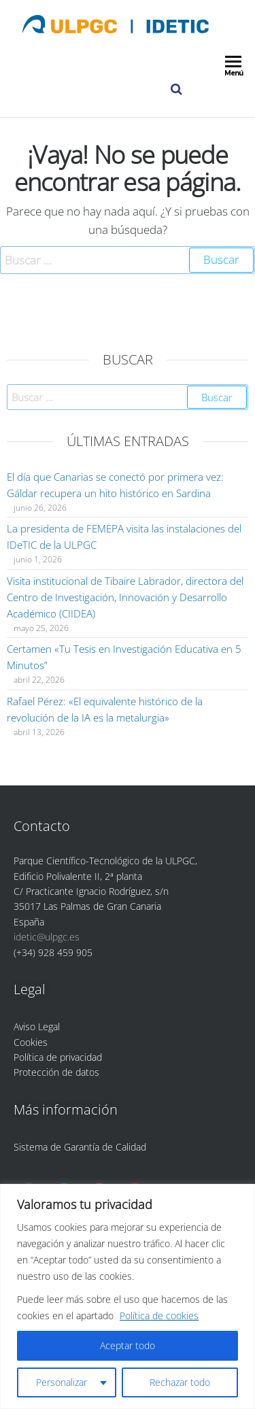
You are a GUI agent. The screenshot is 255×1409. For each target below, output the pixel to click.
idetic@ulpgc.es (47, 936)
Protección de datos (56, 1072)
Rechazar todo (180, 1382)
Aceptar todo (127, 1345)
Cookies (31, 1042)
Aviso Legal (37, 1026)
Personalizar (61, 1382)
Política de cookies (159, 1315)
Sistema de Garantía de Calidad (80, 1146)
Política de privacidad (58, 1057)
